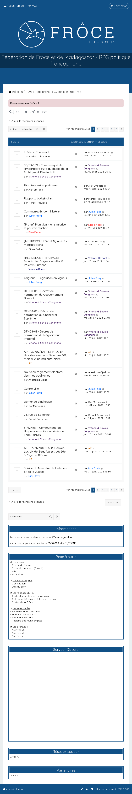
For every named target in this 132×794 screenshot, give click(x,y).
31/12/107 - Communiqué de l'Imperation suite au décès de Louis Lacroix (44, 431)
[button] (121, 129)
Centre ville (31, 388)
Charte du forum (21, 565)
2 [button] (97, 129)
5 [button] (111, 129)
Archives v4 (18, 636)
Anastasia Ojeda (38, 379)
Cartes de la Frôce (22, 602)
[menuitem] (32, 5)
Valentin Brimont (38, 269)
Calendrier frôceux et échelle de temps (34, 599)
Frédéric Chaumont (36, 152)
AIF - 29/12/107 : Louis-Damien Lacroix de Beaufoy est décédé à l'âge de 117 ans (45, 451)
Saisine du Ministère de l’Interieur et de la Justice (46, 469)
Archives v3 (18, 633)
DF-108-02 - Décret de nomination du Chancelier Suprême (40, 314)
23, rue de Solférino (37, 414)
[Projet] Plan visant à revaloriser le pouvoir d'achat (45, 226)
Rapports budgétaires (38, 198)
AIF (30, 363)
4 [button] (107, 129)
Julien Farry (35, 215)
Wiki (14, 571)
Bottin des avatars (22, 617)
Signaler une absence (24, 614)
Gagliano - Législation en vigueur (45, 278)
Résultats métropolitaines (41, 185)
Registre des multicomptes (27, 620)
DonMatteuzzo (37, 405)
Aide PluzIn (18, 574)
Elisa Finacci (35, 232)
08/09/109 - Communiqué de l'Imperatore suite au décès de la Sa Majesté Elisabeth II (46, 168)
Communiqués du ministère (42, 211)
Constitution (19, 583)
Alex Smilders (36, 189)
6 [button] (116, 129)
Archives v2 (18, 629)
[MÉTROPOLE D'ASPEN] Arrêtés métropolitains (45, 242)
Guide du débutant (22, 568)
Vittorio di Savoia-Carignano (45, 176)
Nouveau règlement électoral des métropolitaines (43, 373)
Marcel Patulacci (38, 202)
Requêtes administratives (26, 611)
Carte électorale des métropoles (30, 595)
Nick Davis (34, 476)
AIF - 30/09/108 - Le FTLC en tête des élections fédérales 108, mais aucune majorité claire (45, 355)
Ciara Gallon (36, 249)
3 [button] (102, 129)
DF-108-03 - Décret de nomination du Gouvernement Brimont (43, 294)
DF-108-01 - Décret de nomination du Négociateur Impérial (42, 335)
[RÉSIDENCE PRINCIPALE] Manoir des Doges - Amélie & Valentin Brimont (43, 261)
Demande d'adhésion (38, 401)
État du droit (19, 586)
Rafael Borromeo (38, 418)
